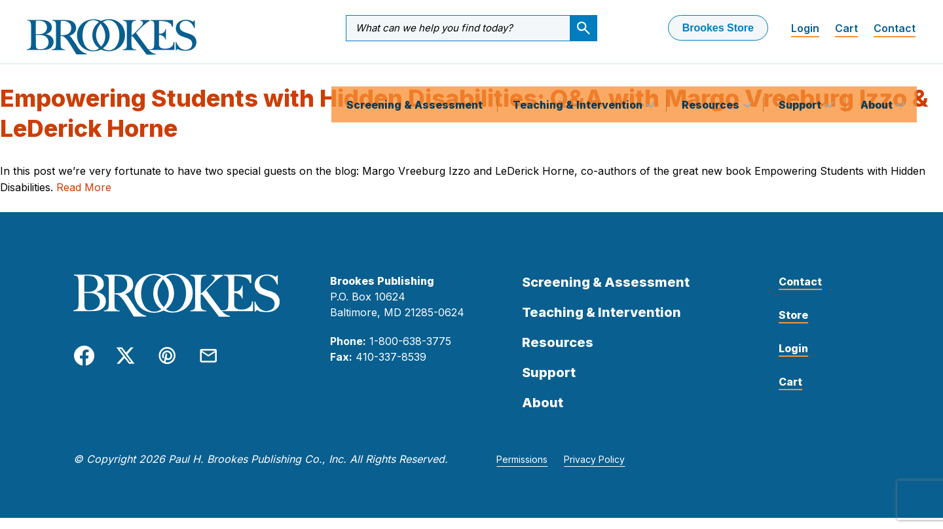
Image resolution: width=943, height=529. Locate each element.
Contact (894, 28)
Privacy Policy (594, 470)
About (877, 74)
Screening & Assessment (414, 74)
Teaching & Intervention (579, 74)
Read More (83, 198)
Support (801, 74)
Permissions (521, 470)
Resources (712, 74)
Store (793, 326)
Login (805, 28)
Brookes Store (718, 27)
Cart (846, 28)
